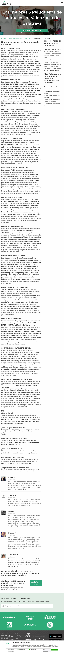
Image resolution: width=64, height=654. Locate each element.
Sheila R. (12, 495)
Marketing (11, 651)
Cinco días (9, 617)
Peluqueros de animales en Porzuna (52, 96)
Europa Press (30, 617)
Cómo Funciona (4, 634)
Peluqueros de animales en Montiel (52, 92)
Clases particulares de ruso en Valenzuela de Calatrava (52, 65)
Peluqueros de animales (15, 38)
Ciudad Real (28, 38)
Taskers (3, 38)
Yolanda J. (13, 555)
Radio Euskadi (50, 617)
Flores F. (12, 533)
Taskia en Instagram (35, 639)
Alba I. (11, 511)
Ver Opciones (45, 650)
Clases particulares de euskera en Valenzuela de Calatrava (52, 50)
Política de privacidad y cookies (10, 636)
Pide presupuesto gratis (32, 30)
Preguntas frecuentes (4, 637)
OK (55, 649)
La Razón (30, 624)
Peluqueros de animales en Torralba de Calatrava (52, 100)
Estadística (33, 649)
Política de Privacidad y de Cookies (49, 646)
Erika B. (12, 477)
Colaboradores (19, 639)
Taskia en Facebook (39, 639)
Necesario (11, 649)
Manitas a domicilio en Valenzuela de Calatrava (51, 61)
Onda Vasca (50, 624)
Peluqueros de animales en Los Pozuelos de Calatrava (53, 105)
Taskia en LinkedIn (43, 639)
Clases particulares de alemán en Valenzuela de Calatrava (52, 69)
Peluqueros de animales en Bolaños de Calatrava (52, 88)
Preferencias (22, 649)
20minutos (9, 624)
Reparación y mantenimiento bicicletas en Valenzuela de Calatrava (52, 56)
